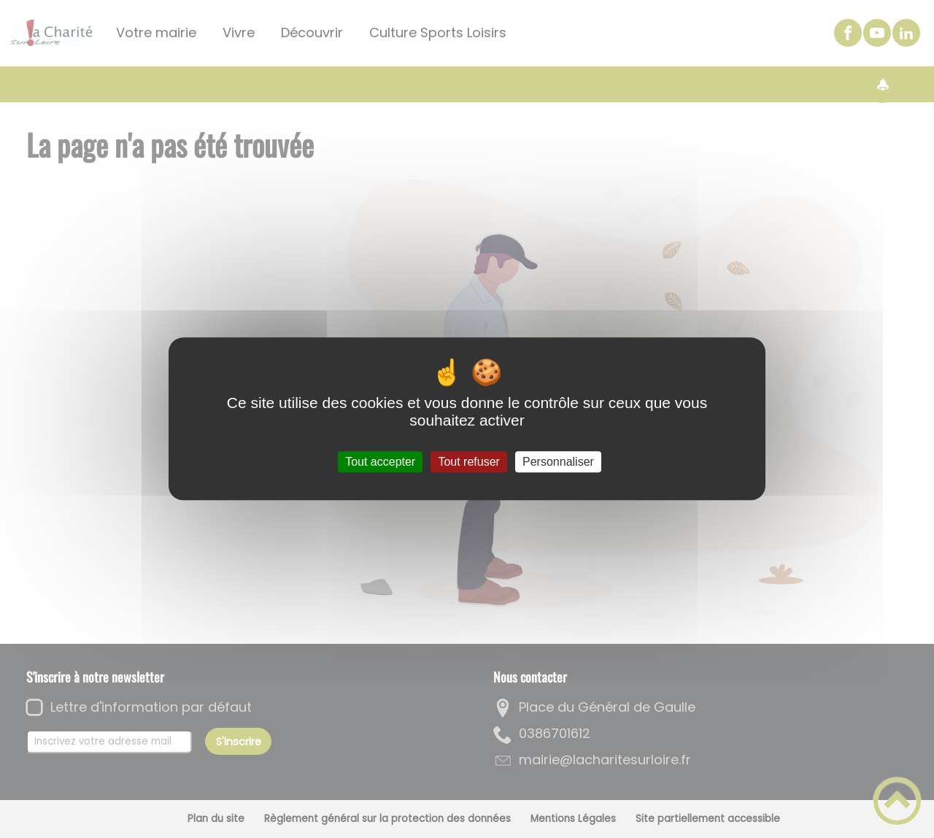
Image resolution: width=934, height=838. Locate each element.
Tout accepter (380, 461)
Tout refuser (468, 461)
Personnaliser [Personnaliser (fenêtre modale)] (558, 461)
